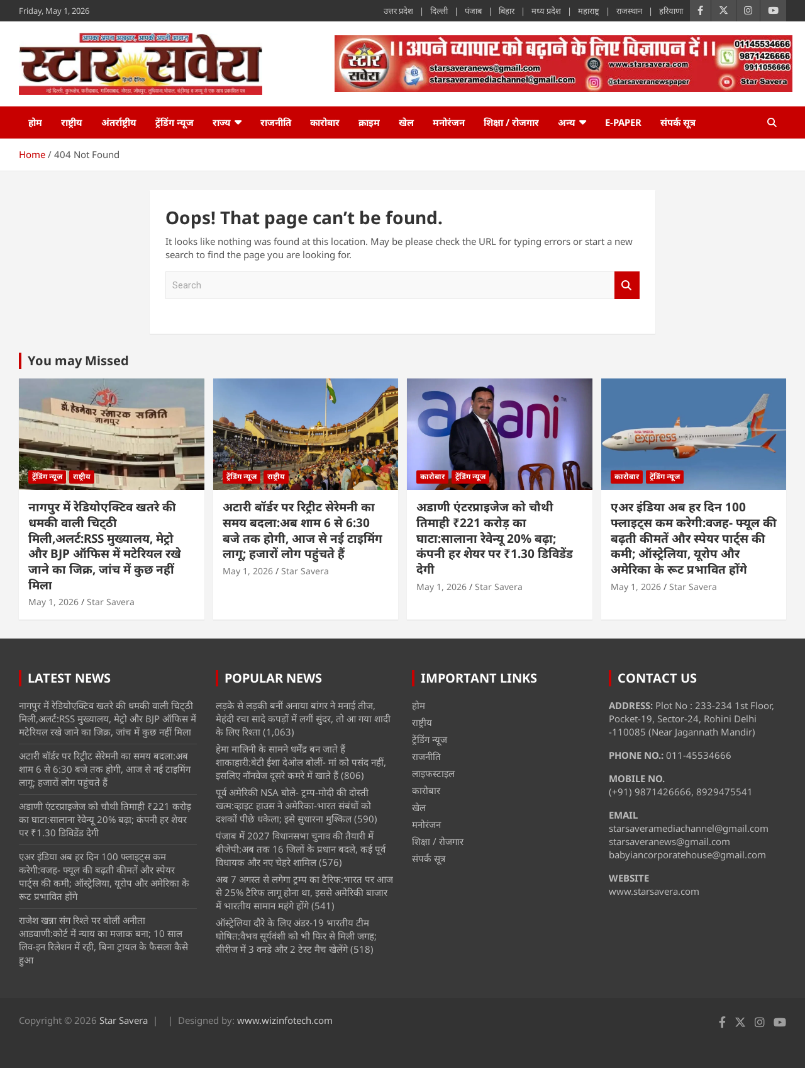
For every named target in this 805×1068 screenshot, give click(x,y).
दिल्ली (439, 10)
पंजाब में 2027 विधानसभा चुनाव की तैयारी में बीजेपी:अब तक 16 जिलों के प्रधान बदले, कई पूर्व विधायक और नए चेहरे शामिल (301, 848)
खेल (406, 122)
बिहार (506, 10)
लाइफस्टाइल (433, 773)
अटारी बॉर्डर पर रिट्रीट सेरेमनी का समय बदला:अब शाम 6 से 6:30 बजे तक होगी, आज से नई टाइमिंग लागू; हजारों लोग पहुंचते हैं (302, 530)
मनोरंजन (449, 122)
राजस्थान (629, 10)
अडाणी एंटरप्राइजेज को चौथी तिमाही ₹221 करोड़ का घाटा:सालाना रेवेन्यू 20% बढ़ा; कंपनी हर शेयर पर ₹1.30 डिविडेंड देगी (494, 538)
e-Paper (623, 122)
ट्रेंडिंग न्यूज (174, 122)
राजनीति (275, 122)
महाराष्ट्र (588, 10)
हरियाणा (671, 10)
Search (627, 285)
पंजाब (473, 10)
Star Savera (111, 602)
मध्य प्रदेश (546, 10)
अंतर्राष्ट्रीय (118, 122)
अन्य (566, 122)
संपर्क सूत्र (678, 122)
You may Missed (78, 360)
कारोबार (325, 122)
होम (35, 122)
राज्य (222, 122)
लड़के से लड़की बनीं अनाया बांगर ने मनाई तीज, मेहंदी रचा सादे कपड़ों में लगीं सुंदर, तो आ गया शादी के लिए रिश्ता (303, 718)
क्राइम (369, 122)
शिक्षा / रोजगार (511, 122)
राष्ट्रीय (71, 122)
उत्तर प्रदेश (398, 10)
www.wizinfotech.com (285, 1020)
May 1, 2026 (53, 602)
